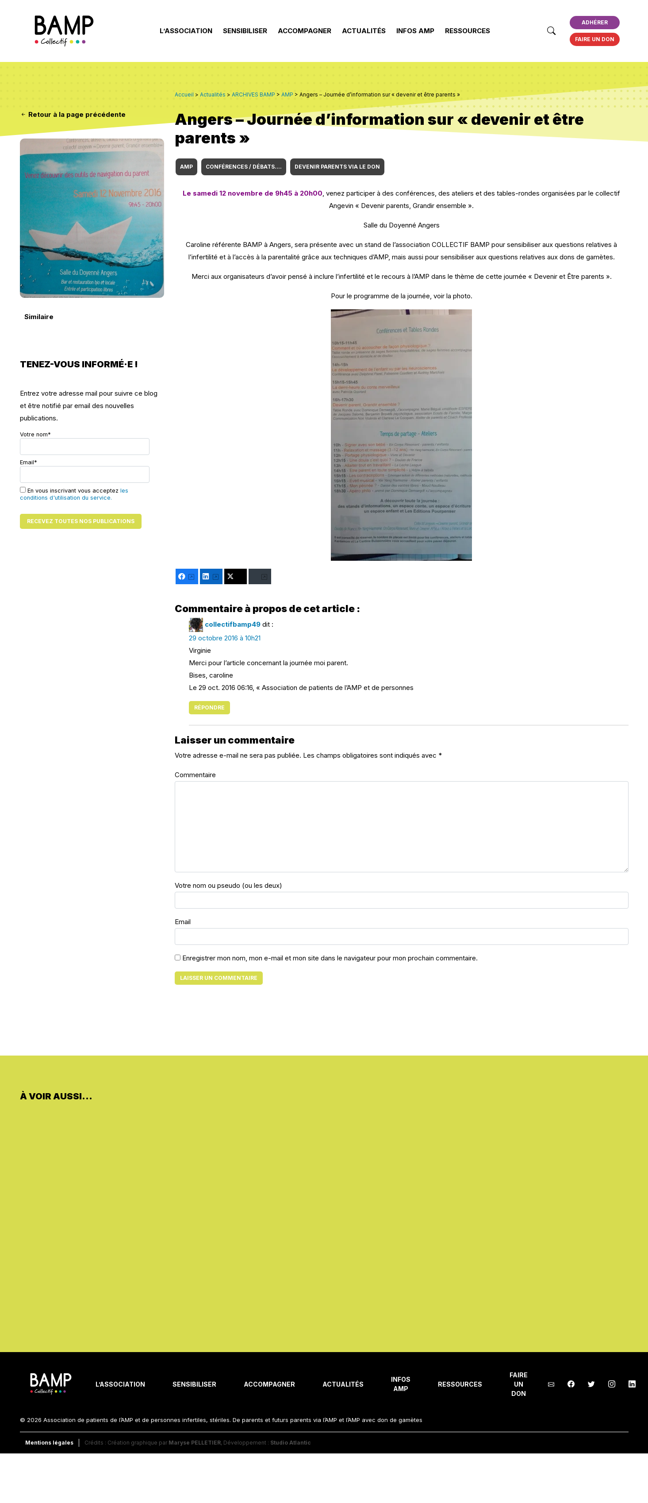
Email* (85, 471)
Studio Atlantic (290, 1442)
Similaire (39, 316)
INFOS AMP (415, 31)
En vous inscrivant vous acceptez (74, 494)
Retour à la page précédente (73, 114)
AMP (186, 166)
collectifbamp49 (233, 624)
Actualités (364, 31)
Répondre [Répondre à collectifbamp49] (209, 707)
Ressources (467, 31)
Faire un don (594, 39)
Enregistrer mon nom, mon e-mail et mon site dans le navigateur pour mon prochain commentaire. (330, 958)
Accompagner (304, 31)
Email (183, 921)
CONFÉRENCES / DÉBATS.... (244, 166)
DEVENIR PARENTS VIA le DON (337, 166)
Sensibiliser (245, 31)
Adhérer (595, 22)
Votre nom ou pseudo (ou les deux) (228, 885)
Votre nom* (85, 443)
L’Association (186, 31)
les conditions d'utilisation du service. (74, 494)
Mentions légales (49, 1442)
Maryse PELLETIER (195, 1442)
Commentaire (195, 775)
